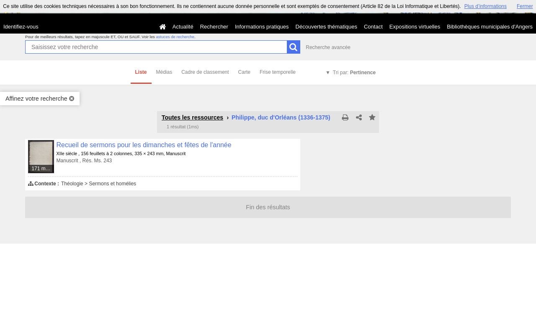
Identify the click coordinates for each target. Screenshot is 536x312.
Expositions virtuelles (414, 26)
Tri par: (354, 72)
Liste (141, 72)
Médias (164, 72)
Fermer (525, 6)
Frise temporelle (278, 72)
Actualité (183, 26)
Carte (244, 72)
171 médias (42, 169)
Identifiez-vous (21, 26)
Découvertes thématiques (326, 26)
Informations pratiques (262, 26)
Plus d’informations (485, 6)
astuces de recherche (175, 36)
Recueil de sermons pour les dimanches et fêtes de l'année (144, 144)
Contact (373, 26)
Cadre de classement (205, 72)
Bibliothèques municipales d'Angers (490, 26)
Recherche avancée (328, 47)
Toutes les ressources (192, 117)
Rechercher (214, 26)
